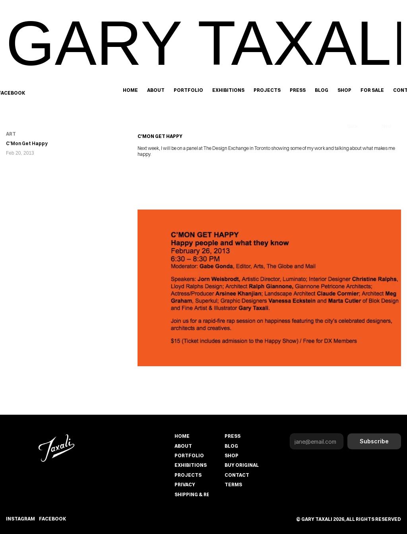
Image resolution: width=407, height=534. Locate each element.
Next (386, 126)
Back (352, 126)
